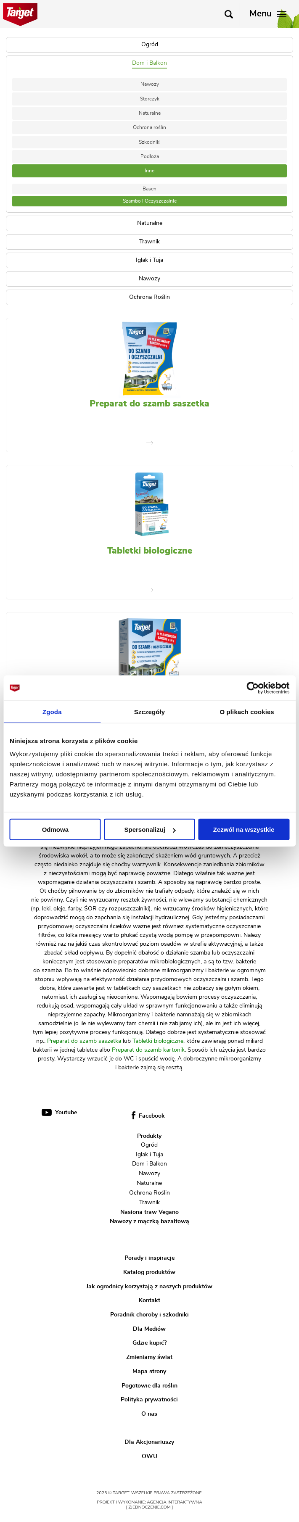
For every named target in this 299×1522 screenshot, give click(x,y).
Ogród (149, 1145)
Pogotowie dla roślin (149, 1385)
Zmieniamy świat (149, 1357)
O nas (149, 1414)
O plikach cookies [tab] (247, 711)
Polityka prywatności (149, 1400)
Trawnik (149, 1202)
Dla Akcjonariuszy (149, 1442)
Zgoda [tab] (52, 711)
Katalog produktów (149, 1272)
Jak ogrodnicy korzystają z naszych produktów (149, 1286)
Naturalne (150, 113)
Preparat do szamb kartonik (148, 1050)
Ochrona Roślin (149, 1193)
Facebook (148, 1116)
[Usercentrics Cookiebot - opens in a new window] (252, 687)
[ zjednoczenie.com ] (149, 1507)
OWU (149, 1456)
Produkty (149, 1136)
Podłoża (149, 156)
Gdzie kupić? (149, 1343)
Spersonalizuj (149, 829)
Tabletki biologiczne (149, 550)
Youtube (59, 1113)
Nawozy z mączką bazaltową (149, 1221)
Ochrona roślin (149, 127)
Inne (149, 170)
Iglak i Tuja (149, 1154)
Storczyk (149, 98)
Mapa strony (149, 1371)
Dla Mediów (149, 1329)
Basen (149, 188)
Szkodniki (150, 142)
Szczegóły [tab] (149, 711)
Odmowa (55, 829)
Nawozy (149, 84)
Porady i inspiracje (149, 1258)
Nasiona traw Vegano (149, 1212)
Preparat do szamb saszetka (149, 403)
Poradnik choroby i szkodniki (149, 1315)
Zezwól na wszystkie (244, 829)
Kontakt (149, 1300)
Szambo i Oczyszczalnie (150, 200)
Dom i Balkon (149, 1164)
